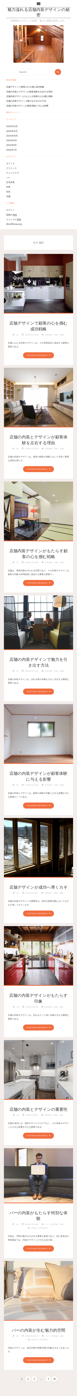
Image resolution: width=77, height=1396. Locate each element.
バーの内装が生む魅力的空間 (38, 1330)
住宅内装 (10, 182)
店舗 (8, 196)
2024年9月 (11, 140)
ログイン (10, 210)
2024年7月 (11, 150)
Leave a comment (39, 1228)
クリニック (11, 168)
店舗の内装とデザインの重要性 (38, 1109)
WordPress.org (14, 224)
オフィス (10, 163)
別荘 (8, 191)
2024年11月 (12, 131)
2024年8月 (11, 145)
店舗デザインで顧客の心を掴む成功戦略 (25, 87)
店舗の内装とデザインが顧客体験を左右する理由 (29, 91)
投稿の (11, 215)
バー (8, 177)
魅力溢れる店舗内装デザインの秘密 (39, 12)
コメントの (13, 219)
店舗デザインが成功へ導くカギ (38, 887)
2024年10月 (12, 136)
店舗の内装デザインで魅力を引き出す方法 (26, 101)
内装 (8, 187)
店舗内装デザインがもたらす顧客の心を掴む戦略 (29, 96)
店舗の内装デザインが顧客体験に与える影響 (27, 106)
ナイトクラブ (12, 173)
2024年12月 (12, 126)
